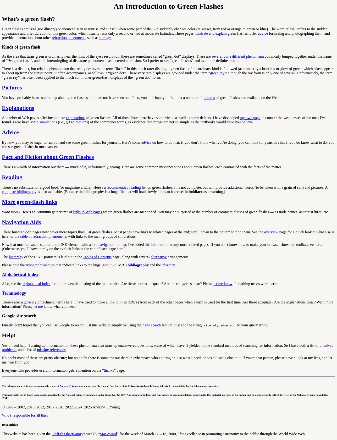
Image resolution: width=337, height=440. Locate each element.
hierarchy (16, 257)
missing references (51, 350)
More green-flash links (29, 202)
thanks (109, 370)
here (318, 244)
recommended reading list (126, 187)
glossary (30, 302)
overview (271, 232)
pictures (209, 98)
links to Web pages (88, 212)
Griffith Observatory (67, 434)
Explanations (18, 108)
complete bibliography (19, 192)
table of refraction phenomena (43, 236)
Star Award (108, 434)
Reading (12, 177)
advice (263, 33)
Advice (10, 132)
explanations (75, 118)
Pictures (12, 87)
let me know (223, 284)
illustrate (201, 33)
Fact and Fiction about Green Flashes (48, 157)
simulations (48, 122)
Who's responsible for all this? (25, 415)
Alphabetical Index (20, 274)
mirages (105, 38)
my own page (250, 118)
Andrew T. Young (69, 386)
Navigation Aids (21, 222)
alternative (159, 257)
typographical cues (40, 265)
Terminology (14, 293)
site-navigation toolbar (109, 244)
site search (153, 325)
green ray (217, 73)
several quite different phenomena (238, 56)
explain (221, 33)
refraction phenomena (68, 38)
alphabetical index (36, 284)
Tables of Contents (97, 257)
